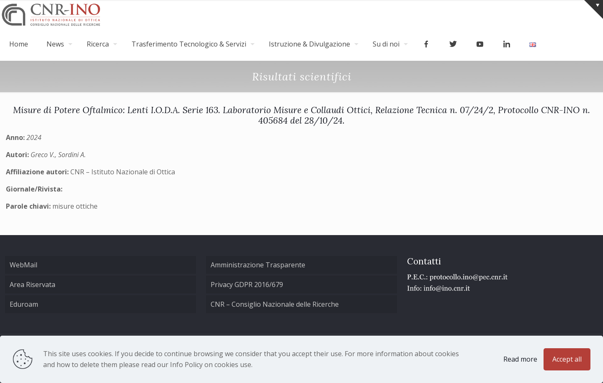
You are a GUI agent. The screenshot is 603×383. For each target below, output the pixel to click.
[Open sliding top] (593, 9)
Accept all (567, 359)
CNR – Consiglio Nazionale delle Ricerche (275, 304)
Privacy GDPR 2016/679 (247, 284)
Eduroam (24, 304)
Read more (520, 359)
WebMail (23, 264)
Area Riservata (32, 284)
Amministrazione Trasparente (258, 264)
